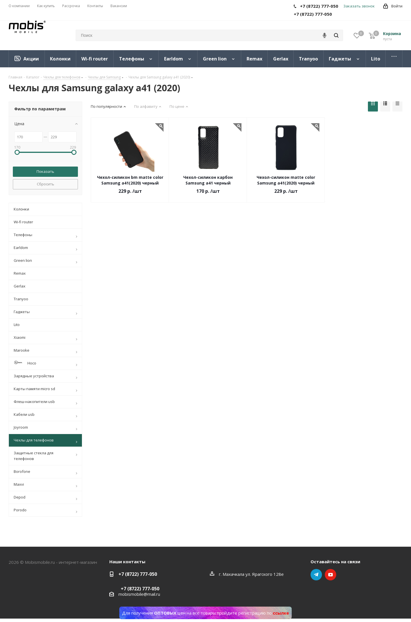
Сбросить (45, 184)
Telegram (316, 574)
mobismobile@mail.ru (139, 594)
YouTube (330, 574)
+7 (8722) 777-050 (137, 574)
